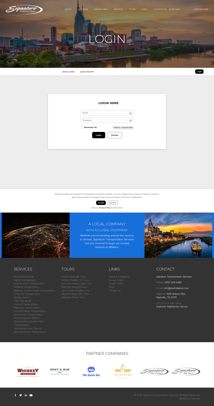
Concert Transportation (26, 304)
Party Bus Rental (22, 300)
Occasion (83, 9)
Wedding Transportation (26, 287)
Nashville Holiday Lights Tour (76, 283)
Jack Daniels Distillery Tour (75, 290)
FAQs (111, 287)
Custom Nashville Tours (73, 276)
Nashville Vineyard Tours (74, 287)
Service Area (101, 9)
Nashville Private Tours (73, 297)
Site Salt (195, 398)
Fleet (144, 9)
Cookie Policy (116, 283)
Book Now (174, 9)
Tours (132, 9)
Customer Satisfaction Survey (172, 306)
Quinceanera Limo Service (28, 328)
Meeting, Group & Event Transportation (34, 290)
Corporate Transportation (27, 293)
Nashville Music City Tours (75, 293)
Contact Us (160, 9)
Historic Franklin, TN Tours (75, 280)
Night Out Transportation (27, 307)
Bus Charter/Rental (23, 276)
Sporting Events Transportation (30, 331)
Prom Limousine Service (26, 318)
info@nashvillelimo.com (176, 288)
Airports (118, 9)
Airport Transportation (25, 280)
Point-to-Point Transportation (29, 283)
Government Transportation (28, 314)
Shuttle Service (22, 297)
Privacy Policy (116, 280)
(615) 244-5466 (201, 9)
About (68, 9)
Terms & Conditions (119, 276)
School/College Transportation (30, 311)
